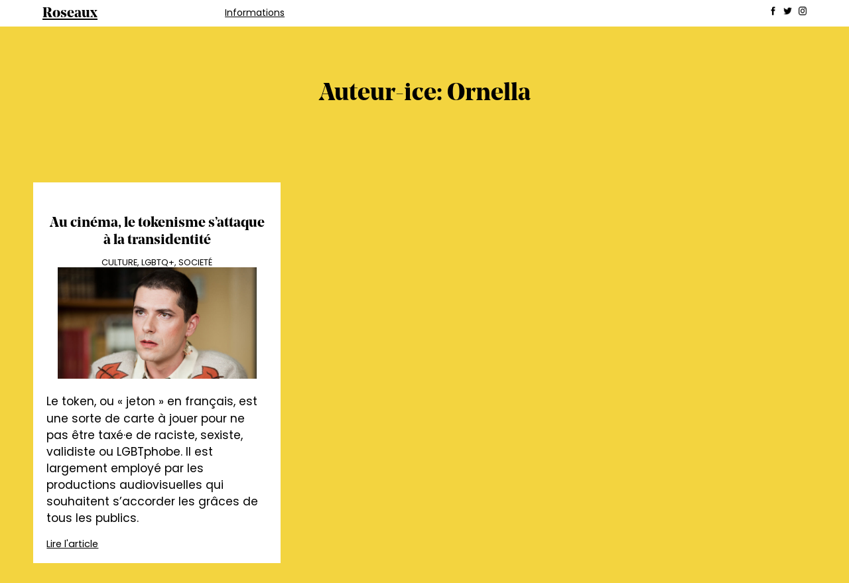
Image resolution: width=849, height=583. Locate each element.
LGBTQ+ (157, 262)
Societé (195, 262)
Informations (255, 12)
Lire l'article (72, 544)
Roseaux (70, 14)
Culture (119, 262)
